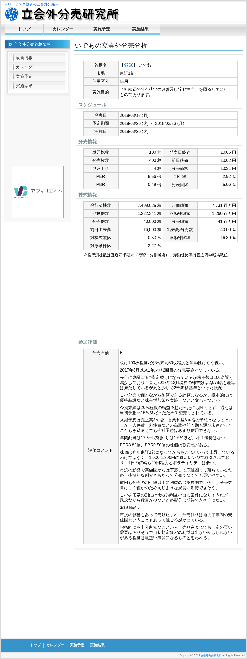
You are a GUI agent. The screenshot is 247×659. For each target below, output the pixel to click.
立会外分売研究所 (211, 655)
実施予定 (101, 29)
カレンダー (63, 29)
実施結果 (140, 29)
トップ (24, 29)
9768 (128, 65)
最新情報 (24, 57)
